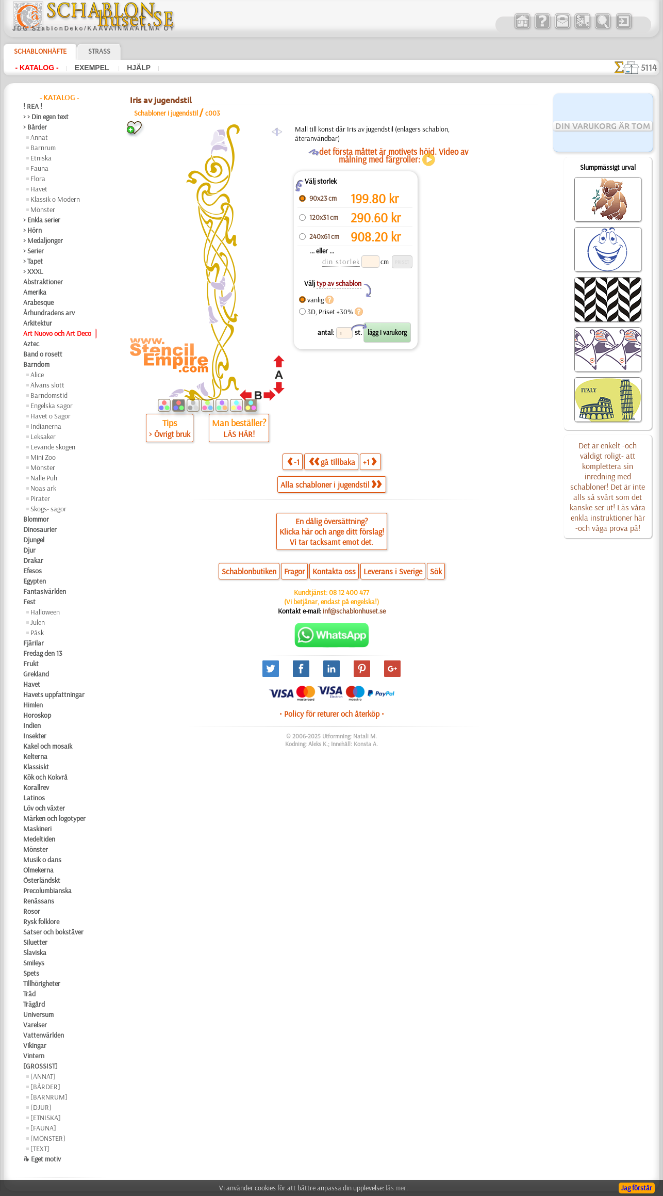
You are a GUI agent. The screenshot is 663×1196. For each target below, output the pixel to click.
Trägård (34, 1004)
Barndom (36, 364)
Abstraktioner (43, 281)
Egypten (34, 581)
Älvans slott (47, 385)
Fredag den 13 (42, 653)
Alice (37, 374)
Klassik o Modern (55, 199)
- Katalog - (36, 67)
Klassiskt (36, 766)
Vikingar (34, 1045)
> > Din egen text (46, 116)
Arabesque (38, 302)
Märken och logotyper (54, 818)
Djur (29, 550)
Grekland (36, 673)
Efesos (32, 570)
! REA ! (32, 106)
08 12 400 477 (349, 592)
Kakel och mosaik (47, 746)
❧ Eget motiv (42, 1158)
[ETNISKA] (45, 1117)
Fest (29, 601)
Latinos (34, 797)
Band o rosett (42, 354)
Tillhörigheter (41, 983)
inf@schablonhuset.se (354, 611)
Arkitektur (37, 323)
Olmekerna (38, 870)
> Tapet (33, 261)
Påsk (37, 632)
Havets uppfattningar (54, 694)
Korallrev (36, 787)
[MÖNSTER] (47, 1138)
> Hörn (32, 230)
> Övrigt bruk (169, 434)
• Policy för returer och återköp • (331, 713)
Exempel (93, 67)
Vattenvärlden (43, 1035)
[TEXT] (39, 1148)
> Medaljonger (43, 240)
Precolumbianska (47, 890)
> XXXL (33, 271)
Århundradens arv (49, 312)
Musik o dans (42, 859)
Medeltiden (39, 839)
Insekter (34, 735)
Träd (29, 993)
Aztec (31, 343)
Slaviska (34, 952)
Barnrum (43, 147)
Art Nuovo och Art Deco (57, 333)
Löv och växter (44, 808)
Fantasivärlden (44, 591)
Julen (37, 622)
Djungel (33, 539)
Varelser (35, 1024)
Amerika (34, 292)
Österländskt (41, 880)
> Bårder (35, 127)
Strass (99, 51)
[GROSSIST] (40, 1066)
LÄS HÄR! (239, 434)
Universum (38, 1014)
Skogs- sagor (48, 508)
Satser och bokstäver (53, 931)
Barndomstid (49, 395)
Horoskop (37, 715)
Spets (31, 973)
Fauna (39, 168)
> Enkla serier (41, 219)
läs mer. (397, 1187)
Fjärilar (33, 643)
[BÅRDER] (45, 1086)
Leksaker (43, 436)
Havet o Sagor (50, 416)
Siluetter (35, 942)
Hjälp (139, 67)
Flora (37, 178)
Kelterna (35, 756)
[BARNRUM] (49, 1097)
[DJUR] (41, 1107)
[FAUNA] (43, 1128)
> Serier (33, 250)
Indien (32, 725)
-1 (293, 462)
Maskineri (37, 828)
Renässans (38, 901)
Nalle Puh (43, 477)
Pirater (40, 498)
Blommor (36, 519)
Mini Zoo (43, 457)
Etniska (41, 158)
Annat (39, 137)
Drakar (33, 560)
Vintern (33, 1055)
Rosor (31, 911)
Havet (38, 188)
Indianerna (45, 426)
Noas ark (43, 488)
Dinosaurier (40, 529)
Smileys (33, 962)
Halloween (45, 612)
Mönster (42, 209)
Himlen (33, 704)
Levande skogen (52, 446)
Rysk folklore (41, 921)
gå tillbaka (332, 462)
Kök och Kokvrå (45, 777)
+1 (369, 462)
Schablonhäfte (40, 51)
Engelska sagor (51, 405)
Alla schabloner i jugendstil (331, 484)
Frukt (31, 663)
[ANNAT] (43, 1076)
